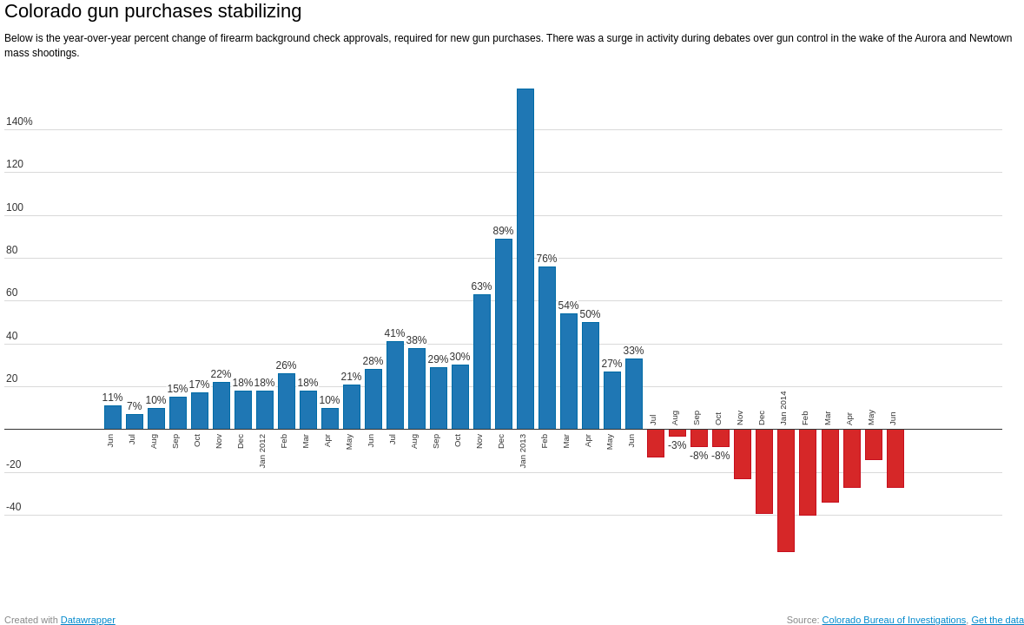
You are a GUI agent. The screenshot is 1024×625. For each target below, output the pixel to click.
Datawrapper (88, 620)
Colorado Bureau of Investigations (895, 620)
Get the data (997, 620)
